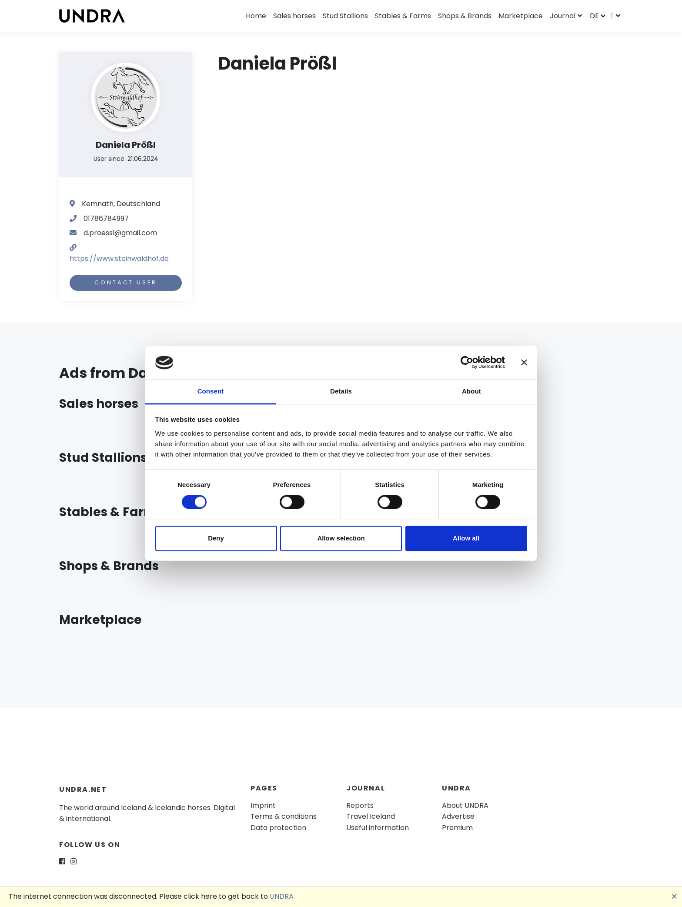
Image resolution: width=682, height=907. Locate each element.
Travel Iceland (370, 816)
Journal (562, 16)
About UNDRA (465, 805)
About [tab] (471, 391)
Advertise (458, 816)
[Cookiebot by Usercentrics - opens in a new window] (467, 362)
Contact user (125, 282)
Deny (216, 538)
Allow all (466, 538)
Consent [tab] (210, 391)
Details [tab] (341, 391)
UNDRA (282, 896)
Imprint (263, 805)
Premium (457, 828)
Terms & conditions (284, 816)
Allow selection (340, 538)
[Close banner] (524, 363)
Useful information (377, 828)
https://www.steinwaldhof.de (119, 258)
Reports (360, 805)
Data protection (278, 828)
